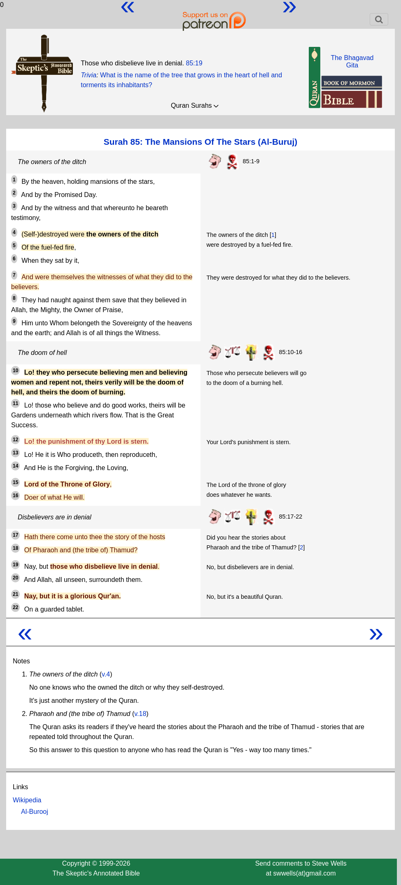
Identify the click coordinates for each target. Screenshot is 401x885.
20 (15, 578)
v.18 (140, 713)
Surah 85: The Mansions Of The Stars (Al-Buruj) (200, 141)
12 (15, 439)
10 (15, 370)
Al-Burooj (34, 811)
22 (15, 607)
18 (15, 548)
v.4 (106, 674)
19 (15, 565)
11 (15, 403)
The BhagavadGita (352, 61)
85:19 (194, 63)
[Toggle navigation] (379, 19)
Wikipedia (27, 800)
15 (15, 482)
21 (15, 594)
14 (15, 466)
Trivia (88, 75)
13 (15, 453)
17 (15, 535)
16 (15, 495)
